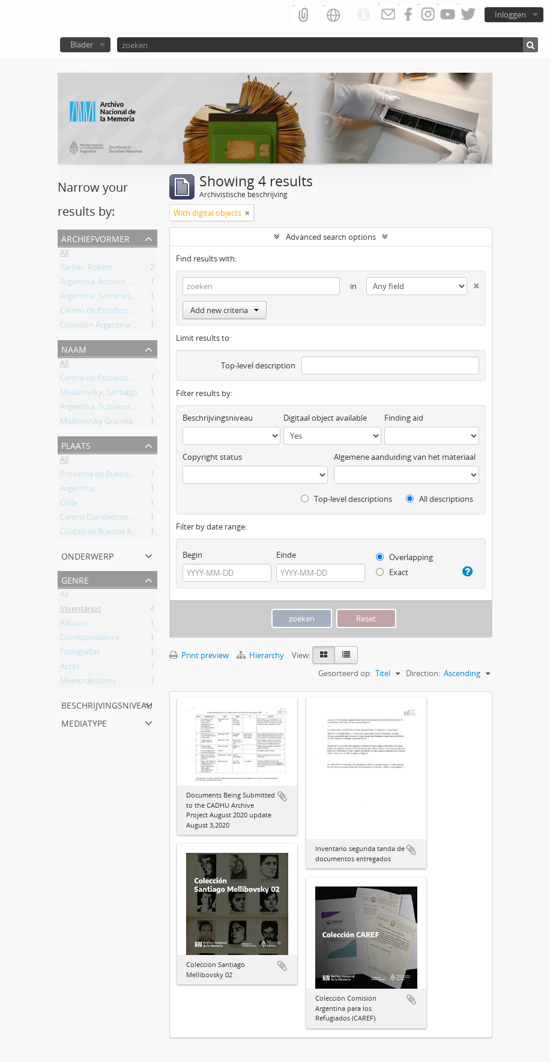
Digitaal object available (325, 417)
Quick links (363, 15)
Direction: (423, 673)
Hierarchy (261, 655)
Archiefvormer (95, 238)
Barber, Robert (86, 269)
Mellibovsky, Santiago (99, 394)
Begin (192, 554)
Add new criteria (224, 310)
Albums (73, 625)
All (64, 254)
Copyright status (212, 456)
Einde (286, 554)
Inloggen (510, 14)
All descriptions (439, 498)
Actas (69, 668)
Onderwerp (87, 555)
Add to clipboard (282, 796)
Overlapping (404, 557)
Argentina (77, 490)
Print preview (199, 655)
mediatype (84, 722)
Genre (75, 579)
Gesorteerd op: (345, 673)
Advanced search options (331, 236)
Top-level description (258, 365)
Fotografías (80, 653)
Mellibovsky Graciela (96, 423)
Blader (81, 44)
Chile (68, 504)
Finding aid (403, 417)
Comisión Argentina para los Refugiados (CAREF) (145, 327)
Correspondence (89, 639)
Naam (73, 348)
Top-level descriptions (346, 498)
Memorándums (88, 682)
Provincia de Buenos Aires (106, 476)
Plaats (76, 444)
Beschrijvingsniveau (107, 704)
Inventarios (80, 610)
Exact (392, 572)
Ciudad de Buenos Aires (102, 533)
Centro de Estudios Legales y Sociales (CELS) (138, 312)
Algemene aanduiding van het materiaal (405, 456)
